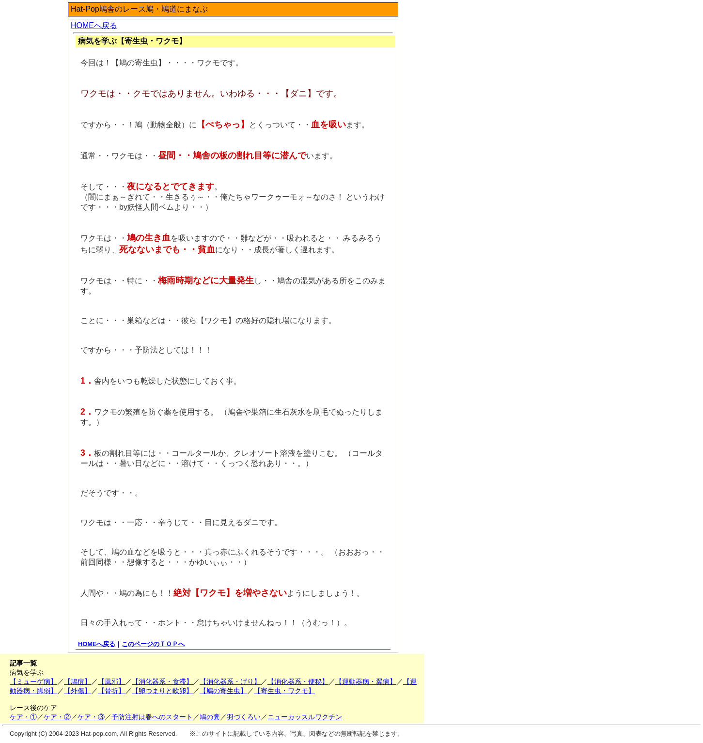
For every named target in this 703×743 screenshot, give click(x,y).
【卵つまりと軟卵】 (162, 691)
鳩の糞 (210, 717)
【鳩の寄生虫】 (223, 691)
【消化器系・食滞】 (162, 681)
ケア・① (23, 717)
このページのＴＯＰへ (153, 644)
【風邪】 (111, 681)
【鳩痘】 (77, 681)
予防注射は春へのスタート (152, 717)
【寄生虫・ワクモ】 (284, 691)
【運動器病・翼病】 (365, 681)
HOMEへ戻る (94, 25)
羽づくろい (244, 717)
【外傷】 (77, 691)
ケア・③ (91, 717)
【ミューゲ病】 (33, 681)
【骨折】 (111, 691)
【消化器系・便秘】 (297, 681)
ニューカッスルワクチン (304, 717)
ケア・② (57, 717)
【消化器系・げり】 (230, 681)
